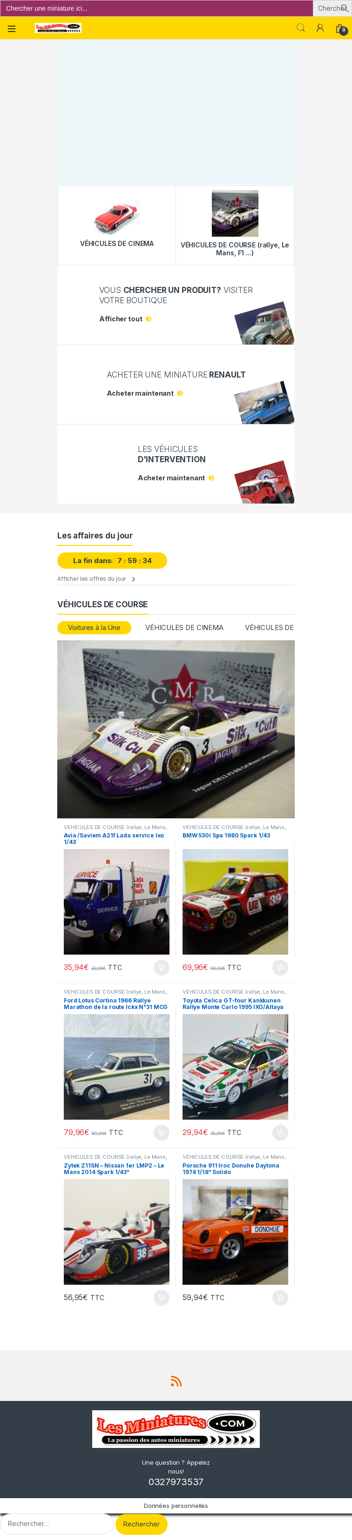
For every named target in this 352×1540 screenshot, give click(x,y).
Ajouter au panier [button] (161, 968)
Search (301, 28)
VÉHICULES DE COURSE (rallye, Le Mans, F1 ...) (234, 830)
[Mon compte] (320, 27)
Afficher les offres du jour (91, 578)
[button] (345, 8)
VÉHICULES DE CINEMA (184, 627)
